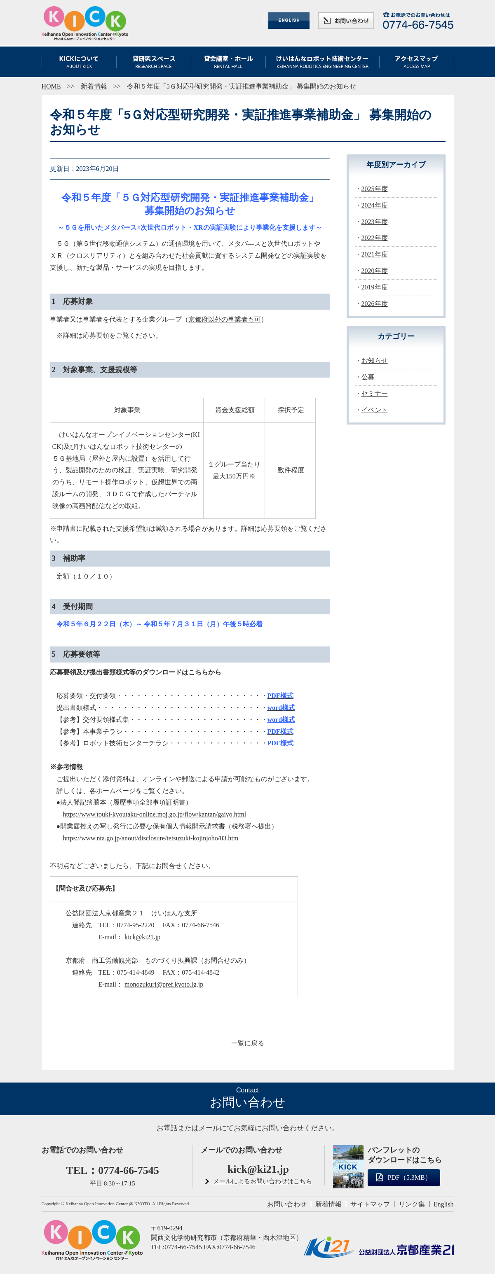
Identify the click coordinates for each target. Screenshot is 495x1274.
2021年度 (374, 254)
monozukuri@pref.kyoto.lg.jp (163, 984)
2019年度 (374, 287)
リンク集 (412, 1204)
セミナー (374, 393)
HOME (51, 86)
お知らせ (374, 360)
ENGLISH (289, 20)
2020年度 (374, 270)
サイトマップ (370, 1204)
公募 (368, 376)
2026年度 (374, 303)
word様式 (281, 719)
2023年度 (374, 221)
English (444, 1204)
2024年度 (374, 205)
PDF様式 (280, 743)
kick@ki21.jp (142, 936)
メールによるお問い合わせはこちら (262, 1181)
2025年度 (374, 188)
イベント (374, 409)
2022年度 (374, 237)
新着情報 (94, 86)
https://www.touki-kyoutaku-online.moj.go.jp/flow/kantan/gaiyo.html (154, 814)
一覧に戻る (247, 1043)
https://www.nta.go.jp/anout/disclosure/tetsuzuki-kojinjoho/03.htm (151, 838)
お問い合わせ (346, 20)
